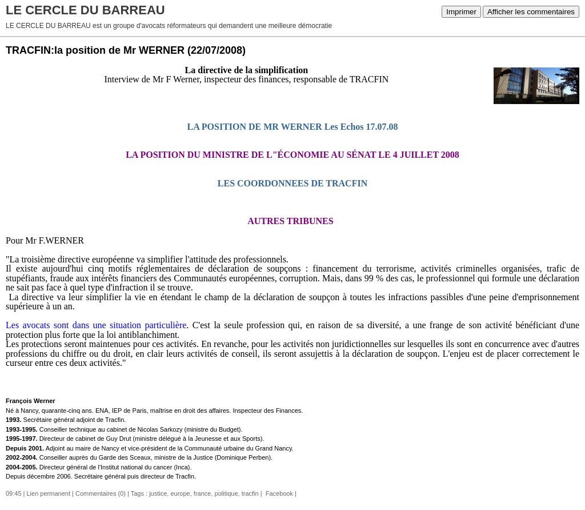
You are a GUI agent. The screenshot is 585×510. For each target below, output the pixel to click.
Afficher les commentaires (531, 11)
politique (226, 493)
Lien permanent (48, 493)
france (202, 493)
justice (158, 493)
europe (180, 493)
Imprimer (461, 11)
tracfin (250, 493)
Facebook (278, 493)
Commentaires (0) (100, 493)
